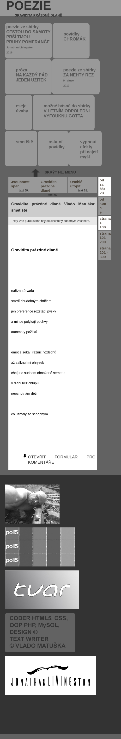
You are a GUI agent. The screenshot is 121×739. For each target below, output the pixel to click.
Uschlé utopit (79, 186)
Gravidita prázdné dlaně (50, 186)
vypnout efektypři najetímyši (89, 149)
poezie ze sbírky (28, 39)
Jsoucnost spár (20, 186)
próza (32, 75)
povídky (75, 36)
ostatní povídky (57, 144)
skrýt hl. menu (60, 172)
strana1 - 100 (105, 222)
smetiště (24, 141)
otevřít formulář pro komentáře (62, 459)
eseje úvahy (22, 108)
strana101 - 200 (105, 237)
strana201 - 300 (105, 252)
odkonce (103, 205)
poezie (34, 8)
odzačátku (102, 186)
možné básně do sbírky (67, 111)
